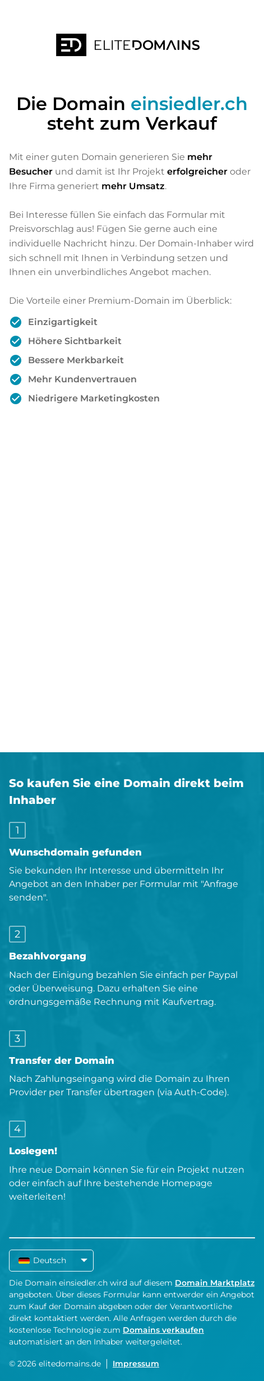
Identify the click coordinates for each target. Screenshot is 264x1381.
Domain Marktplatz (214, 1283)
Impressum (136, 1364)
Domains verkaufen (163, 1330)
